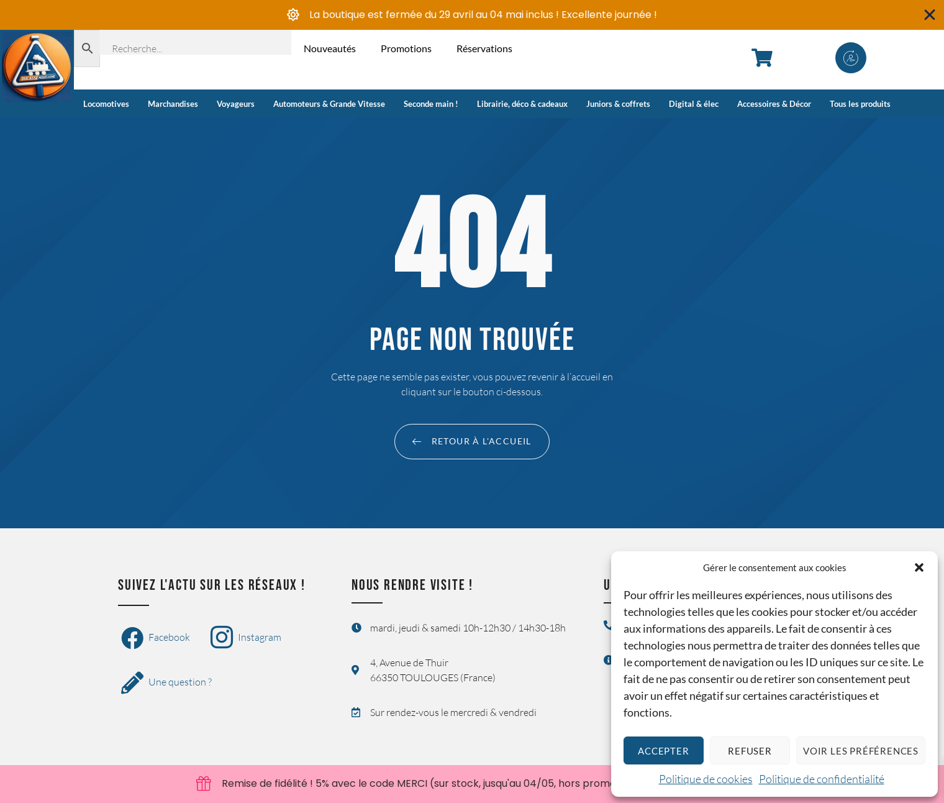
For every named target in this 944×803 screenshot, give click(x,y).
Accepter (663, 750)
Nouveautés (330, 48)
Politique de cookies (706, 779)
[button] (919, 567)
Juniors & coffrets (618, 104)
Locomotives (106, 104)
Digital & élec (694, 104)
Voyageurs (236, 104)
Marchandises (173, 104)
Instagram (246, 638)
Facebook (155, 638)
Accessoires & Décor (774, 104)
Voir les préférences (861, 750)
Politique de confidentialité (821, 779)
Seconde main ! (431, 104)
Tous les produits (860, 104)
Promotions (406, 48)
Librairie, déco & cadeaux (522, 104)
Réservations (484, 48)
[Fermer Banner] (930, 14)
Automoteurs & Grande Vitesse (329, 104)
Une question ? (166, 683)
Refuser (750, 750)
